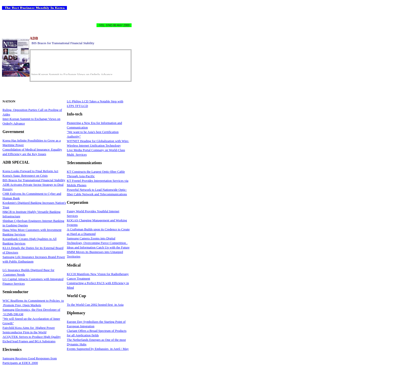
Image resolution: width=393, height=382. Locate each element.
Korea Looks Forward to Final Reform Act (30, 171)
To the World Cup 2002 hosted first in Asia (95, 304)
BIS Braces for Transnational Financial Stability (34, 180)
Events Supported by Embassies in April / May (98, 349)
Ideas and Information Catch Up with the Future (98, 247)
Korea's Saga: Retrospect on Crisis (25, 175)
